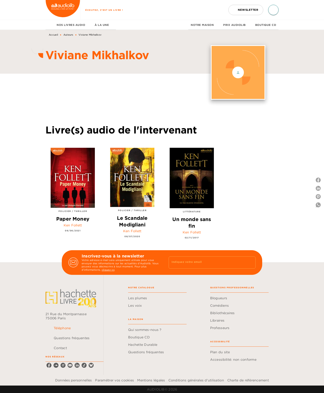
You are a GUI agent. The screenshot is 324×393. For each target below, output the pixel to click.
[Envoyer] (251, 263)
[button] (245, 10)
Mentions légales (151, 380)
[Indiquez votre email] (207, 262)
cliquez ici (108, 270)
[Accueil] (62, 10)
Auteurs (68, 34)
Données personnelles (73, 380)
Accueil (53, 34)
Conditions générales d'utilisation (196, 380)
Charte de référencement (248, 380)
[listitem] (48, 365)
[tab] (49, 25)
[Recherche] (273, 10)
